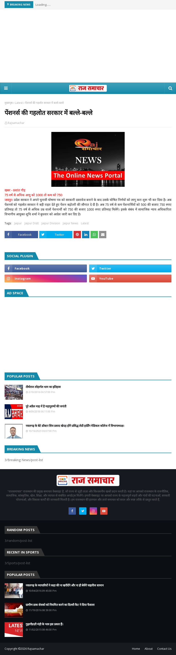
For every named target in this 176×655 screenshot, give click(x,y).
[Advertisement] (88, 46)
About (149, 649)
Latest (19, 103)
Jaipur (18, 223)
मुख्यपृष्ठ (9, 103)
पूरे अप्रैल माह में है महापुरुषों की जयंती (46, 406)
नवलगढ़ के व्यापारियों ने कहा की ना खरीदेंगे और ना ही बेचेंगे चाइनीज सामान (65, 585)
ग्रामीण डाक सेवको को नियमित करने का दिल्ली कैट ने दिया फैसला (60, 605)
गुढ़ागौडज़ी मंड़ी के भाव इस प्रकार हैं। (44, 624)
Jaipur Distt (32, 223)
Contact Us (164, 649)
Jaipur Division (50, 223)
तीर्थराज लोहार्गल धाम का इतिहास (43, 387)
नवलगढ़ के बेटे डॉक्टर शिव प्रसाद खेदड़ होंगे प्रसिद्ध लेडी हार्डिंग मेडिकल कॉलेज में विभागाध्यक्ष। (75, 426)
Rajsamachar (16, 123)
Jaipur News (70, 223)
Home (136, 649)
